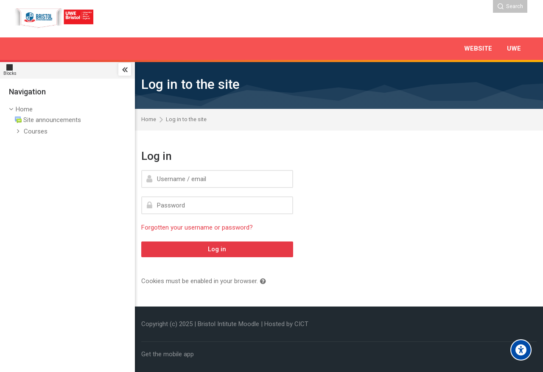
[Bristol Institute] (55, 19)
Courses (36, 131)
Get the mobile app (167, 354)
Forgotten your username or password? (197, 227)
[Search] (510, 6)
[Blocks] (11, 69)
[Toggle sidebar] (124, 69)
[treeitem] (67, 121)
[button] (265, 281)
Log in (217, 249)
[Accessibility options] (521, 350)
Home (24, 109)
